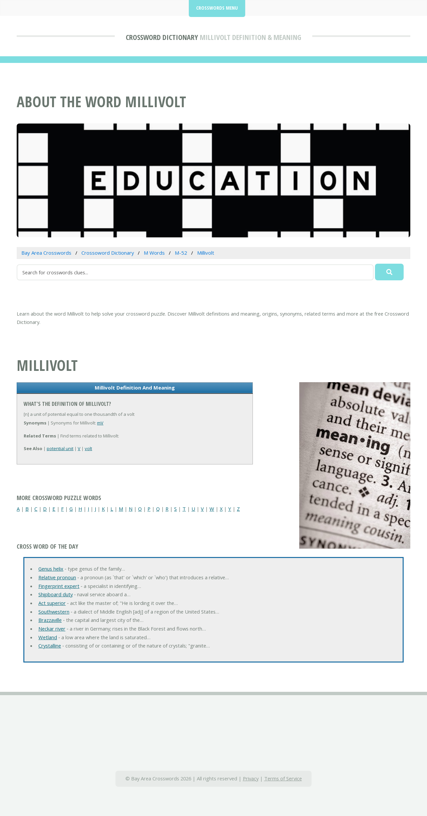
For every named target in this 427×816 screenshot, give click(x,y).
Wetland (47, 637)
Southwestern (53, 611)
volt (88, 448)
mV (100, 423)
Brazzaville (50, 620)
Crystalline (49, 645)
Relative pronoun (57, 577)
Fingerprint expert (58, 586)
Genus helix (50, 568)
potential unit (60, 448)
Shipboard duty (55, 594)
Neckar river (51, 628)
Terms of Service (283, 778)
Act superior (52, 603)
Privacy (251, 778)
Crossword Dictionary (162, 37)
